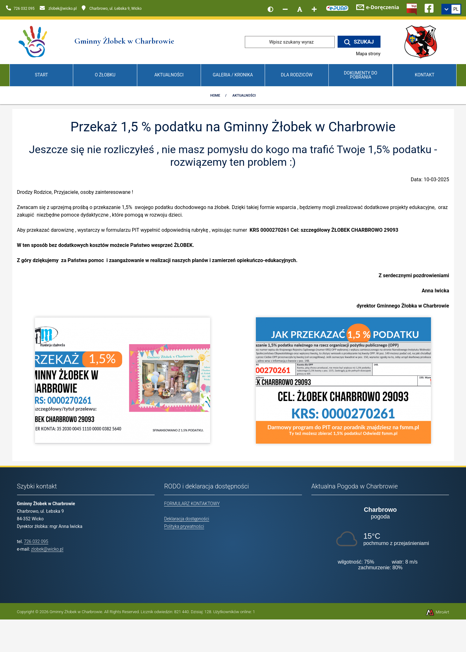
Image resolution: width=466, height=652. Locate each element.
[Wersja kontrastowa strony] (270, 9)
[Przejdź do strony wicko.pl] (423, 42)
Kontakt (424, 74)
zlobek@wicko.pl (47, 549)
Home (215, 95)
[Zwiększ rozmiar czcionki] (314, 9)
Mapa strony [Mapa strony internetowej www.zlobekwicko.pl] (368, 53)
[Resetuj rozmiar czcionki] (299, 9)
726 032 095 (36, 541)
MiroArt (437, 612)
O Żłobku (105, 74)
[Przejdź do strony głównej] (33, 42)
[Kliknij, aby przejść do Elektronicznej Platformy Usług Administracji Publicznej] (337, 7)
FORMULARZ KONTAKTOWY (192, 503)
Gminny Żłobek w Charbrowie (76, 611)
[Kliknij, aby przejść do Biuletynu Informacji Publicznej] (412, 8)
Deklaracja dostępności (186, 518)
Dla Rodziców (296, 74)
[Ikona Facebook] (429, 7)
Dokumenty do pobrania (360, 75)
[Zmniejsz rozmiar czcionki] (285, 9)
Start (41, 74)
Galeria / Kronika (233, 74)
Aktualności (169, 74)
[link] (451, 9)
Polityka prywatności (184, 526)
